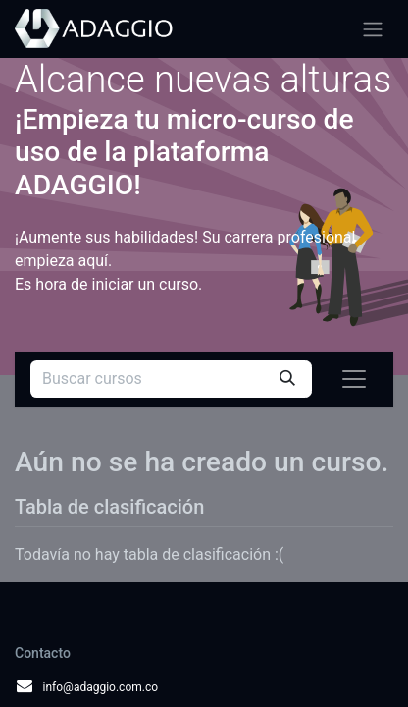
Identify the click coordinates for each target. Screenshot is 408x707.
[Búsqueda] (287, 379)
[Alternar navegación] (372, 29)
